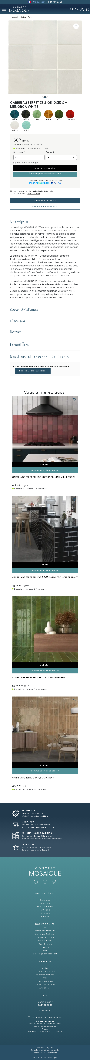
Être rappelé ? (45, 1011)
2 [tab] (45, 97)
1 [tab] (43, 97)
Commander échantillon (45, 470)
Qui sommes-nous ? (45, 971)
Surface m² (19, 152)
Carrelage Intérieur (45, 931)
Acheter (45, 464)
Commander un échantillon (45, 174)
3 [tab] (47, 97)
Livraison (45, 968)
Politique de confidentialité (45, 1053)
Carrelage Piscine (45, 937)
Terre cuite (45, 913)
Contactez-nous (45, 981)
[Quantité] (61, 157)
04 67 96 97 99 (55, 2)
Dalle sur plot (45, 940)
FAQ (45, 978)
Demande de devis (45, 200)
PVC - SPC (45, 910)
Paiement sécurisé (45, 975)
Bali (45, 950)
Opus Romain (45, 944)
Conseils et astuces (45, 984)
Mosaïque (45, 903)
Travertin (45, 947)
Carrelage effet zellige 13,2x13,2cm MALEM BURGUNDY (43, 477)
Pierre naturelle (45, 906)
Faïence (45, 916)
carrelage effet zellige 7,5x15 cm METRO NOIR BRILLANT (45, 577)
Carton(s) (51, 152)
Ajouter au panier (45, 168)
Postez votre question (32, 371)
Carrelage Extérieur (45, 934)
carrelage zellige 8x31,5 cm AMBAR (33, 777)
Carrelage (45, 900)
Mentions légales (45, 1047)
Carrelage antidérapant (45, 954)
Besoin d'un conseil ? (45, 206)
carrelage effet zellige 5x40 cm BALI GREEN (38, 677)
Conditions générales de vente (45, 1050)
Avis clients (45, 988)
